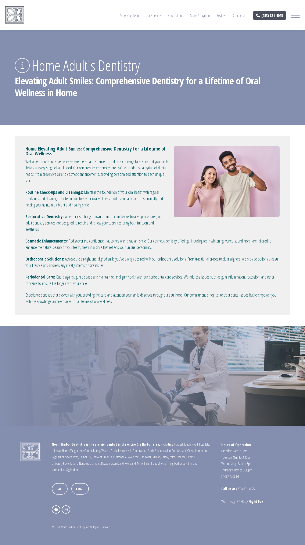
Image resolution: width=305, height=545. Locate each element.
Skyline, (191, 457)
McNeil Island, (144, 463)
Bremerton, (200, 450)
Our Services (154, 15)
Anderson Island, (115, 463)
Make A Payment (200, 15)
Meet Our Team (130, 15)
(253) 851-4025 (269, 15)
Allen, (168, 450)
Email (80, 489)
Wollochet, (134, 457)
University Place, (60, 463)
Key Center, (86, 450)
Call (60, 489)
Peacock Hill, (125, 450)
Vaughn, (74, 450)
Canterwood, (140, 450)
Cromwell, (146, 457)
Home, (66, 450)
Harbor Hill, (85, 457)
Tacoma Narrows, (79, 463)
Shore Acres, (72, 457)
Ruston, (157, 457)
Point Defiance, (177, 457)
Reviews (221, 15)
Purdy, (151, 450)
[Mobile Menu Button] (295, 16)
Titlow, (165, 457)
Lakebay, (56, 450)
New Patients (176, 15)
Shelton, (160, 450)
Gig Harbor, (58, 457)
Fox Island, (130, 463)
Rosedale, (204, 444)
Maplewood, (191, 444)
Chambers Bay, (97, 463)
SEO (241, 501)
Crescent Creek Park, (104, 457)
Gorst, (190, 450)
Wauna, (105, 450)
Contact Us (239, 15)
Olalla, (114, 450)
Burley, (97, 450)
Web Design (228, 501)
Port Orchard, (179, 450)
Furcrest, (179, 444)
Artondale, (121, 457)
